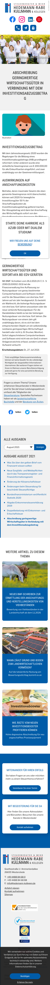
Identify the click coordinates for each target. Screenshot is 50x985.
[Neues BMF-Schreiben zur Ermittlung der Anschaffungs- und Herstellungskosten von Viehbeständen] (25, 591)
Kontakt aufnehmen (14, 891)
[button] (18, 28)
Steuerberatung (12, 395)
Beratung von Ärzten (33, 402)
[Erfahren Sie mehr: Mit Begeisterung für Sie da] (25, 827)
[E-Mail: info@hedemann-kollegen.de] (26, 28)
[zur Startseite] (25, 8)
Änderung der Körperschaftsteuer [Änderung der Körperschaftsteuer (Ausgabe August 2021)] (24, 481)
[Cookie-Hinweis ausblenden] (25, 976)
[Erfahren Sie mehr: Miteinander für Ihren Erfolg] (25, 788)
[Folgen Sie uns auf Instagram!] (22, 19)
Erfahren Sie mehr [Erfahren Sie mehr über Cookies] (25, 982)
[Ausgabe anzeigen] (40, 447)
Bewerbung (25, 244)
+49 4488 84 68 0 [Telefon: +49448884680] (16, 877)
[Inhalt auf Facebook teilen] (17, 412)
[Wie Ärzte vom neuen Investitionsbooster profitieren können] (25, 718)
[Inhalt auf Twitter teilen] (33, 412)
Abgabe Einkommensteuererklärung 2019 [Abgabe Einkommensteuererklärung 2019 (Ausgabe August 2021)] (25, 504)
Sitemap (9, 894)
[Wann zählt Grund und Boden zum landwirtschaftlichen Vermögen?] (25, 655)
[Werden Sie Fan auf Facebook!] (12, 19)
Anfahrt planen (12, 888)
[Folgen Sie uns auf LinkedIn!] (31, 19)
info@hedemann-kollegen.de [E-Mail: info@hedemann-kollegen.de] (21, 883)
